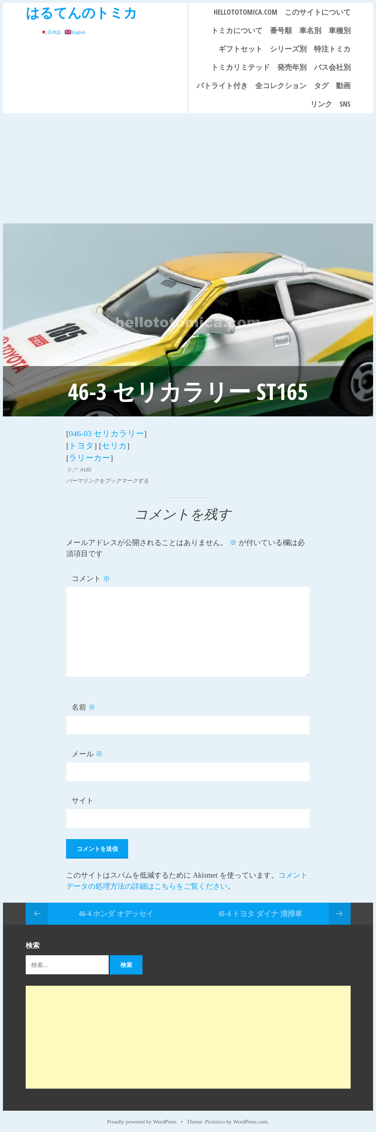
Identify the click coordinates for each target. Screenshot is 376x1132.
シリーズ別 (288, 49)
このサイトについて (318, 12)
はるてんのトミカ (81, 12)
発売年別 (292, 67)
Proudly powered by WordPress (142, 1118)
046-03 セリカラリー (106, 432)
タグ (321, 85)
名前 (83, 704)
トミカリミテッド (240, 67)
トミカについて (237, 30)
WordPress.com (250, 1118)
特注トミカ (332, 49)
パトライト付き (222, 85)
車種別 (340, 30)
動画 (343, 85)
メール (87, 750)
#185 (85, 466)
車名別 (310, 30)
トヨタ (81, 443)
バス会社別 (332, 67)
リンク (321, 104)
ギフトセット (240, 49)
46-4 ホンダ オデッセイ (116, 910)
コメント (91, 575)
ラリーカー (89, 454)
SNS (345, 104)
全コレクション (281, 85)
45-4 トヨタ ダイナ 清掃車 (260, 910)
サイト (83, 797)
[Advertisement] (188, 168)
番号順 (281, 30)
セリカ (114, 443)
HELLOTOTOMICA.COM (245, 12)
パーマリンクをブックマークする (107, 477)
